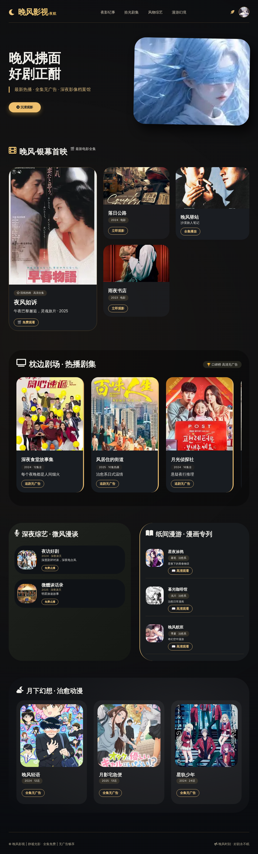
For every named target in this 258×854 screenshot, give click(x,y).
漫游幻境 (179, 12)
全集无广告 (33, 793)
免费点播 (50, 568)
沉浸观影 (24, 107)
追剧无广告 (33, 483)
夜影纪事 (108, 12)
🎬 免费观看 (26, 322)
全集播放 (190, 231)
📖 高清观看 (180, 571)
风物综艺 (155, 12)
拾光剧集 (131, 12)
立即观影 (118, 230)
